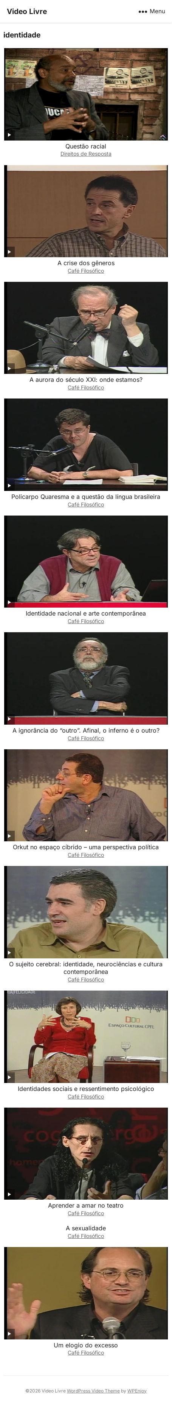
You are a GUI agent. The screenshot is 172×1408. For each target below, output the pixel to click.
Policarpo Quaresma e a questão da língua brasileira (85, 496)
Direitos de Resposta (86, 153)
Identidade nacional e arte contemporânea (86, 613)
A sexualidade (86, 1228)
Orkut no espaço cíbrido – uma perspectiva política (86, 847)
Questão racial (85, 146)
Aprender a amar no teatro (86, 1205)
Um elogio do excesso (86, 1345)
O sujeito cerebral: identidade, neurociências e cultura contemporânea (86, 968)
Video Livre (27, 11)
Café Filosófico (86, 270)
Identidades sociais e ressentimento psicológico (86, 1088)
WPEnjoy (137, 1391)
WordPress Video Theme (93, 1391)
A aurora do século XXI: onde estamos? (86, 379)
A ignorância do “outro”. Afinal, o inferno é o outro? (86, 730)
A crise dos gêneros (86, 263)
